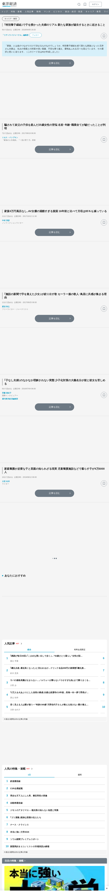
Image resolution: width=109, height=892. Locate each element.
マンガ (47, 11)
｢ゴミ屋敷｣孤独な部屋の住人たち (25, 731)
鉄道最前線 (15, 695)
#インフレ (20, 860)
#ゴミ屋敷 (9, 860)
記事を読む (54, 63)
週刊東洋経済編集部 (10, 399)
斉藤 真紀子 (6, 393)
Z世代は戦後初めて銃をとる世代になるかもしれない (42, 884)
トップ (4, 11)
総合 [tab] (29, 563)
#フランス (40, 860)
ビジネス (57, 11)
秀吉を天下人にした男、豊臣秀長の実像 (28, 709)
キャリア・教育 (93, 11)
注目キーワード (13, 852)
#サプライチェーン (82, 860)
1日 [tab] (29, 688)
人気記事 (29, 11)
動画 (39, 11)
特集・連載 (16, 11)
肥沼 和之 (6, 307)
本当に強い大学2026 (19, 745)
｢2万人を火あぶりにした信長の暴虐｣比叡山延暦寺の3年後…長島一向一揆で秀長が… (49, 606)
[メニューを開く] (105, 4)
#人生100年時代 (25, 865)
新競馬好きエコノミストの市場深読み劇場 (29, 760)
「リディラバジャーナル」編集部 (15, 35)
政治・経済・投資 (74, 11)
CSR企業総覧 (16, 702)
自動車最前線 (16, 716)
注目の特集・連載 (14, 774)
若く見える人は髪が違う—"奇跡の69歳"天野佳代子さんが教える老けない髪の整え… (49, 618)
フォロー (35, 35)
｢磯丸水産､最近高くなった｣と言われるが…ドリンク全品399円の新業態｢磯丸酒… (48, 582)
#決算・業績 (65, 860)
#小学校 (30, 860)
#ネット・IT (52, 860)
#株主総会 (97, 860)
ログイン (95, 4)
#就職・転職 (10, 865)
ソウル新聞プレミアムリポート (24, 753)
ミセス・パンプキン (10, 137)
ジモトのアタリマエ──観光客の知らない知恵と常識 (34, 724)
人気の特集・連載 (15, 682)
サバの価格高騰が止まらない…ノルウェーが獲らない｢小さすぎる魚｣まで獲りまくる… (50, 594)
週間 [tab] (80, 688)
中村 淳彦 (6, 220)
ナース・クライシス (19, 738)
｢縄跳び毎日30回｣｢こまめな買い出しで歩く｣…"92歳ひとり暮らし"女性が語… (46, 569)
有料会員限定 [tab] (79, 563)
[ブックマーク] (104, 36)
